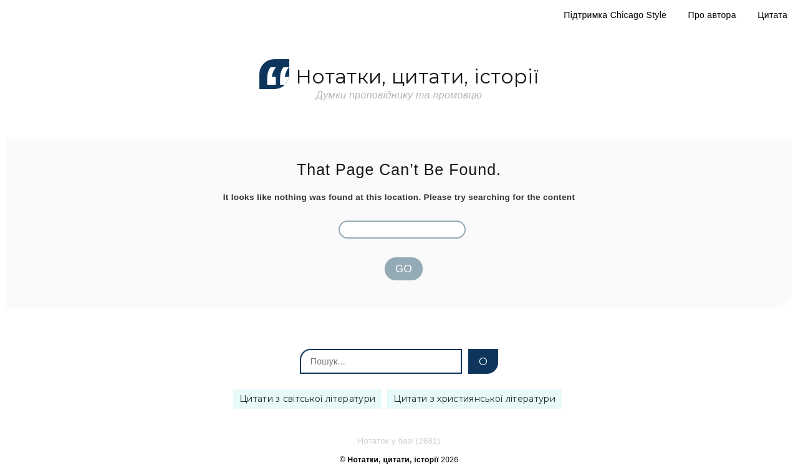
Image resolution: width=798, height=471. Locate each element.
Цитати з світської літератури (307, 398)
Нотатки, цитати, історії (399, 77)
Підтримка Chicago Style (615, 15)
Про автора (712, 15)
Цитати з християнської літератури (474, 398)
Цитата (772, 15)
